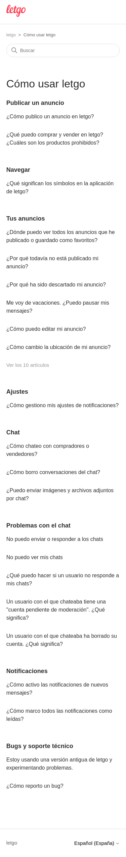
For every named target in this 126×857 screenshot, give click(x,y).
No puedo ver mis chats (34, 557)
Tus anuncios (25, 218)
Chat (13, 432)
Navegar (18, 169)
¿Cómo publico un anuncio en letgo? (50, 116)
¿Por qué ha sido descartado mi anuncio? (56, 284)
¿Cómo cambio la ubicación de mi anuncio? (58, 347)
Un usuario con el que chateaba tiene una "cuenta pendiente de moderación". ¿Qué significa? (56, 610)
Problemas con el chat (38, 525)
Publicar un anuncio (35, 103)
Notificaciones (27, 671)
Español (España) (97, 843)
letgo (11, 34)
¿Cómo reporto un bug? (35, 786)
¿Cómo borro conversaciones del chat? (53, 472)
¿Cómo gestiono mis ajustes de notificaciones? (62, 405)
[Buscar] (63, 50)
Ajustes (17, 391)
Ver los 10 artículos (27, 365)
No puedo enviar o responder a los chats (54, 539)
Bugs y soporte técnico (39, 746)
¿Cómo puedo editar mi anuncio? (46, 329)
